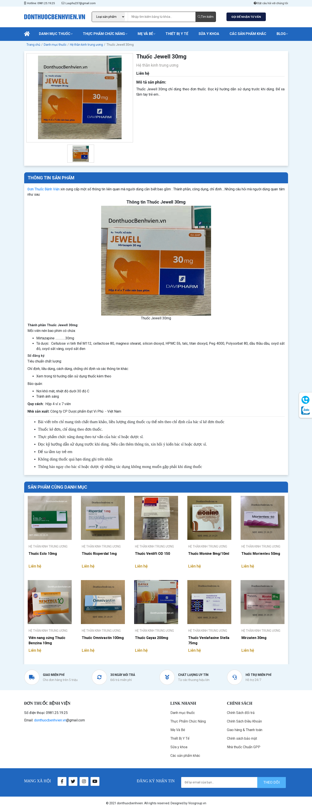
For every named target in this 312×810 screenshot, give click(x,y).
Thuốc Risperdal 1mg (99, 554)
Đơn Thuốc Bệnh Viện (43, 189)
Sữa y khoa (209, 34)
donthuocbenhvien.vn (50, 720)
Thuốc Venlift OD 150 (152, 554)
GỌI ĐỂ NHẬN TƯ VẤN (246, 16)
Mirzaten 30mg (253, 638)
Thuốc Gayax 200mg (151, 638)
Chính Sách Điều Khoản (244, 721)
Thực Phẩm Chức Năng (104, 34)
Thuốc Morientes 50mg (260, 554)
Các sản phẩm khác (248, 34)
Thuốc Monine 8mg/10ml (208, 554)
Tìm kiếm (205, 16)
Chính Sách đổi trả (241, 713)
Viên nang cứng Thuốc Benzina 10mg (47, 640)
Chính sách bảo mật (242, 738)
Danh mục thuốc (54, 34)
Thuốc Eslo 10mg (43, 554)
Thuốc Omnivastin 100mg (103, 638)
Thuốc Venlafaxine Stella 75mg (208, 640)
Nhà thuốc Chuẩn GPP (243, 747)
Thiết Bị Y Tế (177, 34)
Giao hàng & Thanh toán (244, 730)
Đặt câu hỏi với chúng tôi (271, 3)
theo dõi (271, 782)
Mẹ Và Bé (145, 34)
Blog (281, 34)
